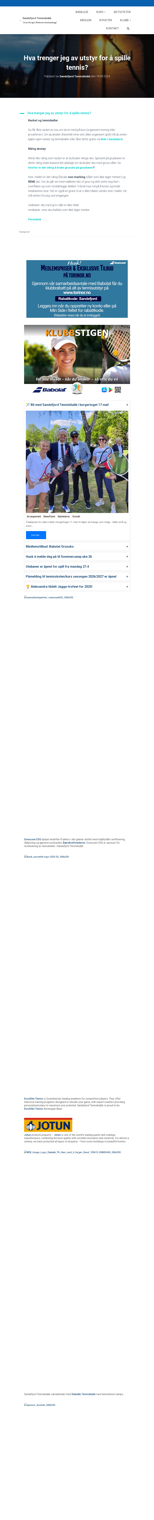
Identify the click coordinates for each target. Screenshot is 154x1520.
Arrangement (34, 516)
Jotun (27, 701)
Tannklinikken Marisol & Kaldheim (44, 945)
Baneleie (82, 12)
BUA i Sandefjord (112, 139)
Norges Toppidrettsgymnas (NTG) (91, 823)
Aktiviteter (122, 12)
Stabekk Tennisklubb (83, 744)
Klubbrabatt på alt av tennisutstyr (72, 1110)
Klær (27, 1391)
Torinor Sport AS (79, 1103)
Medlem (85, 20)
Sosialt (76, 516)
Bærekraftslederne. (74, 626)
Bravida (28, 781)
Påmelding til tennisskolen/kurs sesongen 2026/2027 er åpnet (71, 576)
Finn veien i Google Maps (59, 909)
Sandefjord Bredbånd (101, 1067)
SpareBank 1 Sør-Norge (74, 985)
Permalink (35, 219)
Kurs (101, 12)
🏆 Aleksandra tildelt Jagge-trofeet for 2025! (59, 587)
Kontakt (112, 28)
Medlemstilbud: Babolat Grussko (50, 546)
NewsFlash (49, 516)
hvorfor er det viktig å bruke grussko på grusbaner (61, 167)
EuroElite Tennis (33, 665)
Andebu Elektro (33, 863)
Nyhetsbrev (64, 516)
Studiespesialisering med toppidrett (45, 1028)
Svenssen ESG (32, 622)
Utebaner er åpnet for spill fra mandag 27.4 (57, 566)
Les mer (101, 1301)
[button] (77, 113)
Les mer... (36, 535)
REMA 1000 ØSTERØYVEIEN (71, 902)
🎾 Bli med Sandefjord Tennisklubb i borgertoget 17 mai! (67, 405)
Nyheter (105, 20)
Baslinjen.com (32, 1146)
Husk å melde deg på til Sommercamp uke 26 (59, 557)
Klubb (125, 20)
